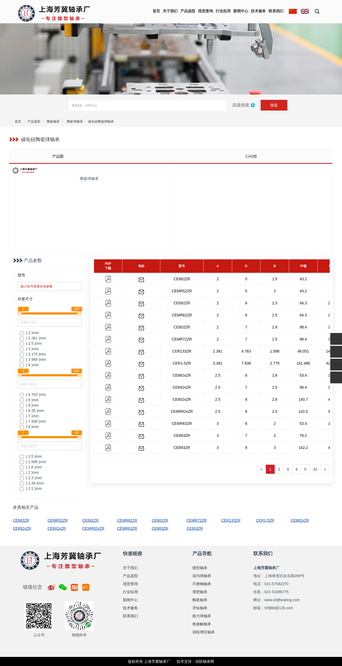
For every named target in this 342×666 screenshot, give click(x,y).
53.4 (303, 375)
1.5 (274, 279)
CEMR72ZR (182, 339)
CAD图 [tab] (251, 156)
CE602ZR (182, 327)
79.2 (303, 435)
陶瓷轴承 (53, 121)
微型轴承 (199, 568)
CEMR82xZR (182, 411)
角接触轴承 (201, 624)
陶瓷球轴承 (74, 121)
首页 (156, 11)
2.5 (274, 315)
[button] (315, 11)
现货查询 (205, 11)
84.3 (303, 303)
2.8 (274, 327)
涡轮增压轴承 (203, 632)
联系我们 (276, 11)
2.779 (274, 363)
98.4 (303, 327)
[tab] (89, 156)
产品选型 (187, 11)
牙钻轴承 (199, 608)
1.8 (274, 375)
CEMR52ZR (182, 291)
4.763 (246, 351)
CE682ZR (182, 279)
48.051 (303, 351)
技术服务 (258, 11)
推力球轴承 (201, 616)
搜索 (274, 105)
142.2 (303, 411)
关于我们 (170, 11)
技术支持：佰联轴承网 (195, 661)
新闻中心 (240, 11)
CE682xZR (182, 375)
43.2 (303, 279)
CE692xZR (182, 387)
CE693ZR (182, 447)
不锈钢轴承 (201, 584)
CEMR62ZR (182, 315)
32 (315, 469)
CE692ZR (182, 303)
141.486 (303, 363)
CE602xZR (182, 399)
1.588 (274, 351)
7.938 (246, 363)
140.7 (303, 399)
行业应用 (223, 11)
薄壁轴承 (199, 592)
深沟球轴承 (201, 576)
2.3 (274, 303)
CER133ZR (182, 351)
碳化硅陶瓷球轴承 (101, 121)
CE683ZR (182, 435)
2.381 (217, 351)
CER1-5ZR (182, 363)
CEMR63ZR (182, 423)
